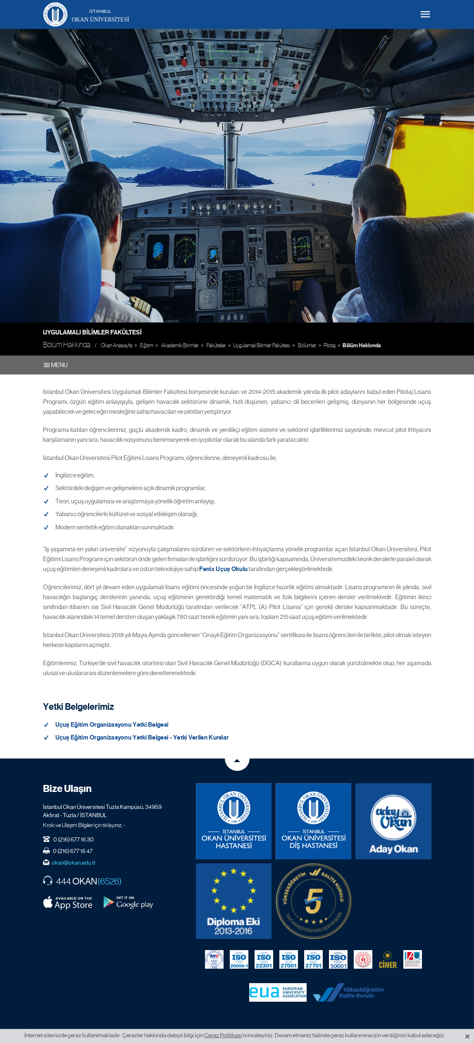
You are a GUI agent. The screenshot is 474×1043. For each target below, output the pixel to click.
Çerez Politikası (223, 1035)
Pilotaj (330, 345)
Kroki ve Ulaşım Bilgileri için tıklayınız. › (84, 822)
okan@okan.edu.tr (74, 860)
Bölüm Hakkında (362, 345)
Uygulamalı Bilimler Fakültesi (92, 332)
